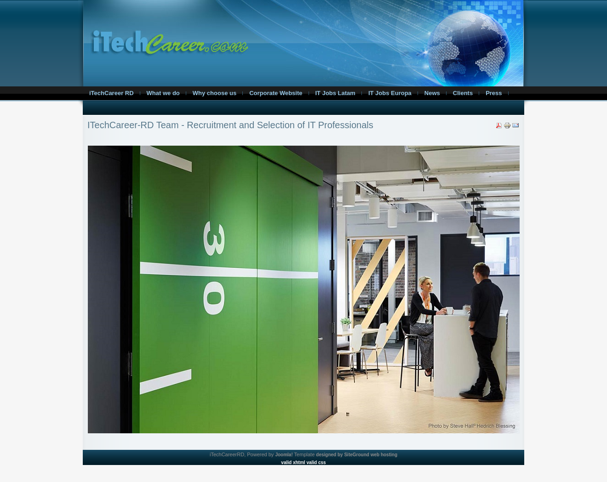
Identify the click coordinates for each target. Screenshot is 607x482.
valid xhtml (293, 462)
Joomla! (283, 454)
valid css (316, 462)
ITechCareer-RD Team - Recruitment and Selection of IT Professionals (230, 125)
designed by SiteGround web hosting (356, 454)
